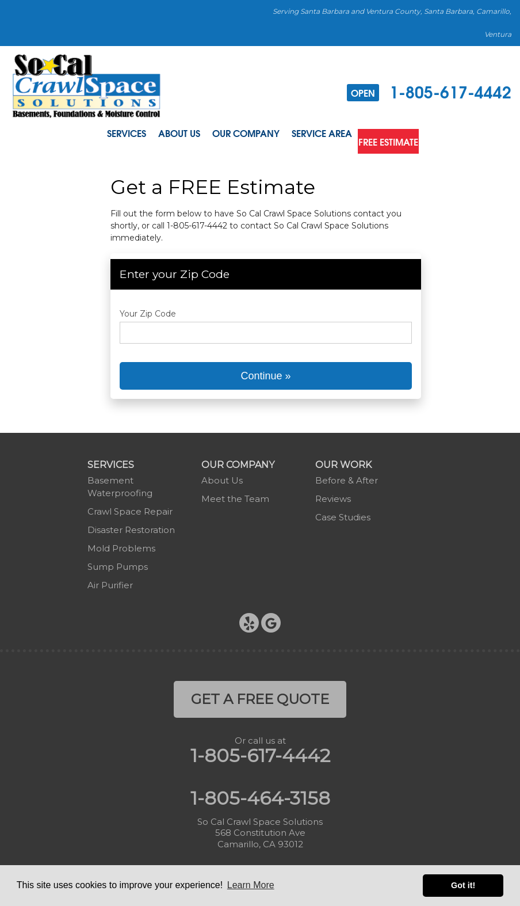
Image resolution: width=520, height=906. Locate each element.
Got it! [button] (463, 885)
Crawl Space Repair (130, 507)
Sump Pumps (117, 562)
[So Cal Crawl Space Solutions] (87, 85)
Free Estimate (399, 135)
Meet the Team (235, 494)
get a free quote (260, 695)
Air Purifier (110, 581)
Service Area (323, 135)
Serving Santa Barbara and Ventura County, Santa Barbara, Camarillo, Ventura (392, 23)
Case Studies (342, 513)
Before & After (346, 476)
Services (111, 135)
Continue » (265, 372)
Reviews (333, 494)
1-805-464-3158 (260, 794)
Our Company (243, 135)
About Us (171, 135)
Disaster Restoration (131, 525)
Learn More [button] (250, 885)
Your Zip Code (148, 309)
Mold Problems (121, 544)
